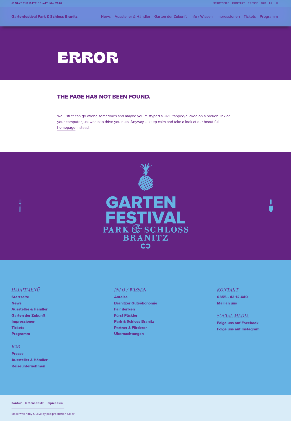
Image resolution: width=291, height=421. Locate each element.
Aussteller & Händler (132, 16)
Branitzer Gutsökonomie (135, 303)
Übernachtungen (129, 333)
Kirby (29, 414)
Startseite (221, 3)
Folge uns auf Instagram (238, 329)
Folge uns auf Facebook (238, 323)
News (106, 16)
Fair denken (124, 309)
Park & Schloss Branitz (134, 321)
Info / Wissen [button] (202, 16)
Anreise (121, 297)
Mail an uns (227, 303)
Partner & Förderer (130, 327)
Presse (253, 3)
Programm (269, 16)
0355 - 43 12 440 (232, 297)
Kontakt (238, 3)
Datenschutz (34, 403)
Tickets (250, 16)
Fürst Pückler (125, 315)
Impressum (55, 403)
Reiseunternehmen (28, 366)
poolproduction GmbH (60, 414)
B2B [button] (263, 3)
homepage (66, 127)
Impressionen (228, 16)
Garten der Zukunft (170, 16)
